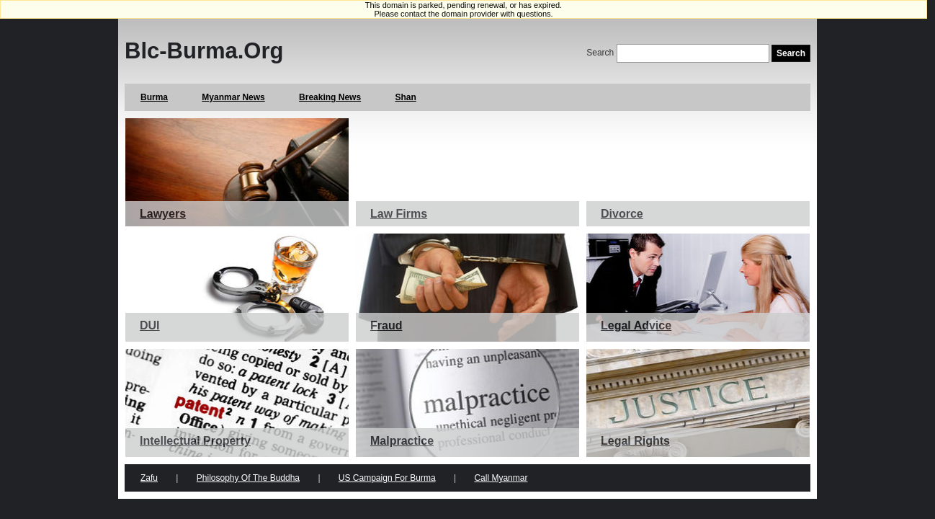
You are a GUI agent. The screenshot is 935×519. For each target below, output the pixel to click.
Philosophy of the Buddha (248, 478)
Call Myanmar (500, 478)
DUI (150, 325)
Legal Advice (636, 325)
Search (600, 53)
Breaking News (330, 97)
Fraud (386, 325)
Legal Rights (635, 441)
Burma (154, 97)
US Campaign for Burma (387, 478)
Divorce (622, 214)
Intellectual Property (195, 441)
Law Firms (398, 214)
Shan (405, 97)
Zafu (149, 478)
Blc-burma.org (204, 50)
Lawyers (163, 214)
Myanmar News (233, 97)
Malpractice (402, 441)
